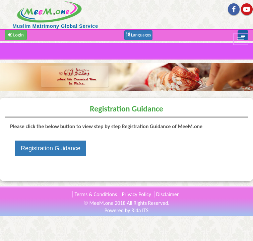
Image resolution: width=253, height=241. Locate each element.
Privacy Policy (136, 194)
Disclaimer (167, 194)
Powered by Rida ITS (126, 210)
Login (16, 35)
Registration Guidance (50, 148)
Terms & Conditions (95, 194)
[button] (138, 34)
